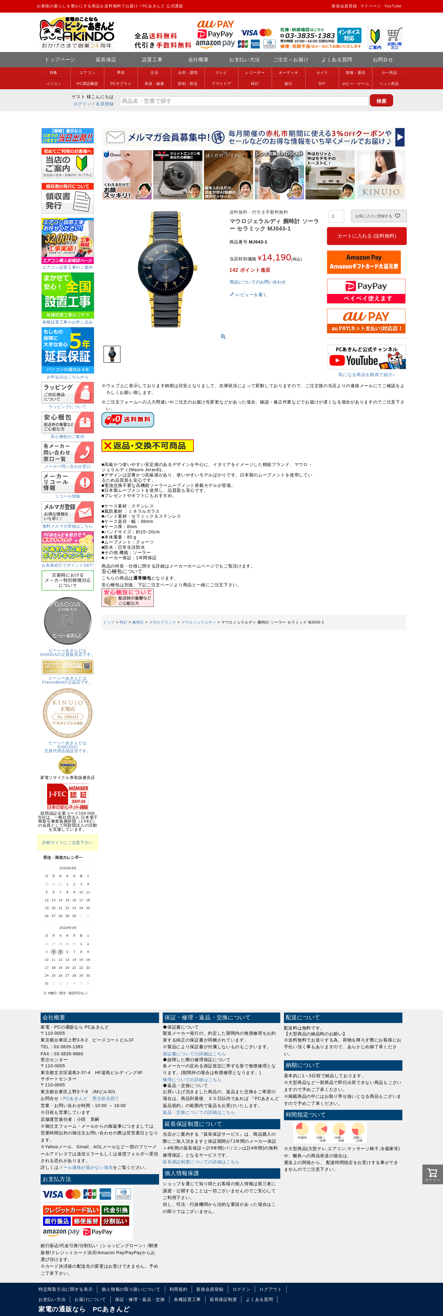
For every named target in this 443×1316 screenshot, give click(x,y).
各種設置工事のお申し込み (68, 320)
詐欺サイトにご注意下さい (67, 842)
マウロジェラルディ (198, 622)
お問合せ (383, 59)
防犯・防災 (188, 84)
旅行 (288, 84)
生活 (154, 72)
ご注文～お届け (291, 59)
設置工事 (152, 59)
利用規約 (179, 1289)
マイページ (370, 6)
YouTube (392, 6)
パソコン (54, 84)
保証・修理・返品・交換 (140, 1299)
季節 (121, 72)
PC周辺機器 (87, 84)
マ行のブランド (162, 622)
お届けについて (90, 1299)
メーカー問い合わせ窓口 (68, 464)
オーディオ (288, 72)
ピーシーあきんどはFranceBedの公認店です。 (68, 678)
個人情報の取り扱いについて (131, 1289)
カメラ (322, 72)
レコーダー (255, 72)
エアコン (87, 72)
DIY (322, 84)
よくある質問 (336, 59)
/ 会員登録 (103, 103)
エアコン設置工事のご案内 (68, 265)
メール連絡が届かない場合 (86, 1167)
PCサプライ (121, 84)
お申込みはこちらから (68, 375)
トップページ (60, 59)
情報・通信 (355, 72)
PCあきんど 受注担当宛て (91, 1098)
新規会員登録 (344, 6)
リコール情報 (68, 494)
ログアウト (270, 1289)
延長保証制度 (223, 1299)
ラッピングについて (68, 404)
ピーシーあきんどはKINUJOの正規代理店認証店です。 (68, 744)
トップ (109, 622)
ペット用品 (389, 84)
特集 (54, 72)
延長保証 (106, 59)
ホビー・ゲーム (355, 84)
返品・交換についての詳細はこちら (199, 1112)
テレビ (221, 72)
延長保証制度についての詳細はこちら (201, 1161)
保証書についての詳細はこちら (194, 1053)
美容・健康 (154, 84)
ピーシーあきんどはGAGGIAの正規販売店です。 (67, 650)
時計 (255, 84)
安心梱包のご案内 (68, 434)
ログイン (83, 103)
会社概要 (198, 59)
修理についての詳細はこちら (192, 1079)
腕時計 (138, 622)
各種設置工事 (187, 1299)
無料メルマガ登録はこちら (68, 524)
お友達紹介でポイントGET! (68, 563)
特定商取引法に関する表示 (65, 1289)
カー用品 (389, 72)
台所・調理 (188, 72)
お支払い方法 (244, 59)
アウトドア (221, 84)
